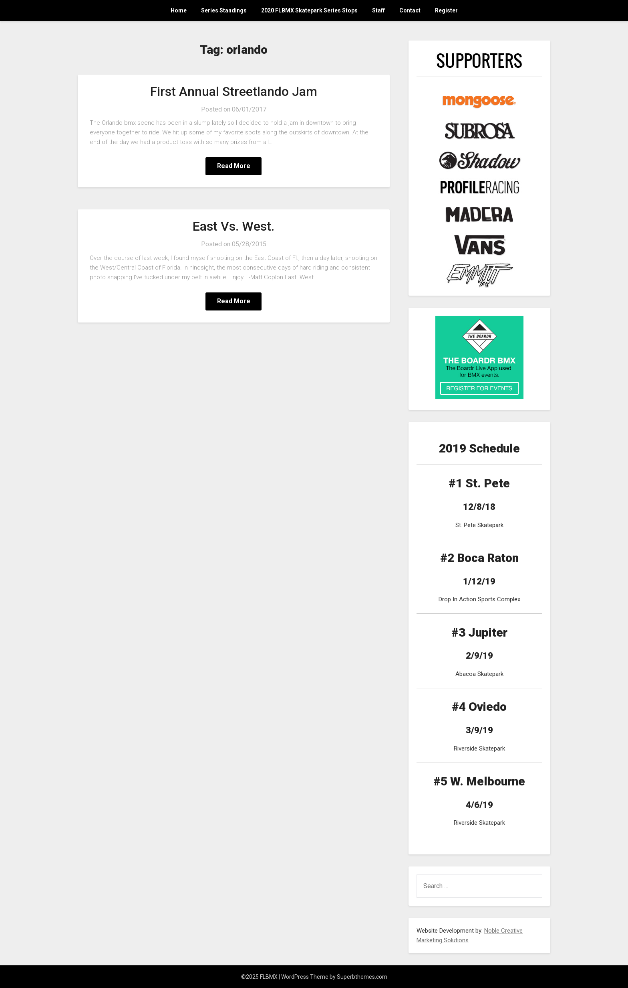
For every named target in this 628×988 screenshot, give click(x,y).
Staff (378, 10)
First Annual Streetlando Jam (233, 91)
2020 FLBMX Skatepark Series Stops (309, 10)
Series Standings (224, 10)
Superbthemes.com (362, 977)
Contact (410, 10)
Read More (233, 166)
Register (446, 10)
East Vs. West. (233, 226)
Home (179, 10)
